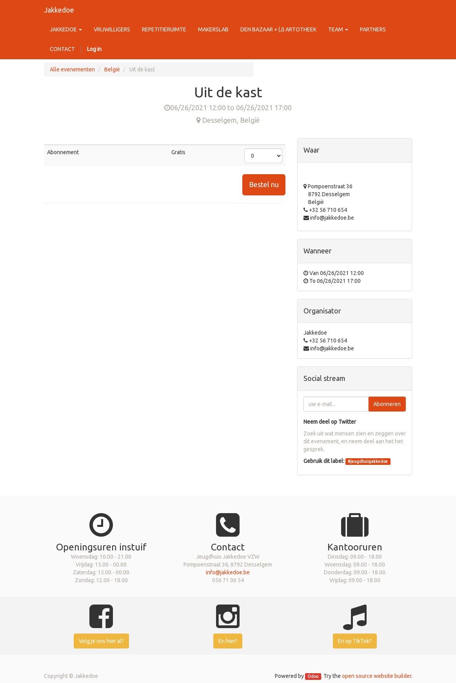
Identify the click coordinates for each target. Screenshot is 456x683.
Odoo (312, 676)
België (112, 69)
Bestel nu (264, 184)
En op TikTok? (355, 641)
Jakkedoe (59, 10)
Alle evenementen (72, 69)
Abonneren (387, 404)
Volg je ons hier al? (101, 641)
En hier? (227, 641)
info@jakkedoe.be (228, 572)
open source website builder (376, 676)
